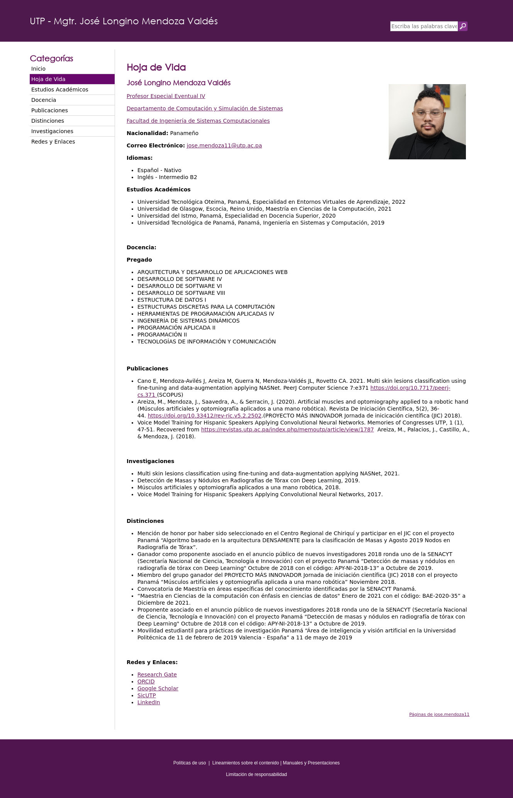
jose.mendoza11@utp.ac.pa (224, 145)
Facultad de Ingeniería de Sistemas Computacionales (198, 121)
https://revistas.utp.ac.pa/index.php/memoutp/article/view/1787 (287, 429)
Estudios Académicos (59, 89)
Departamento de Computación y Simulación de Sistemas (205, 108)
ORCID (146, 681)
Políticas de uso (189, 763)
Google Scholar (157, 688)
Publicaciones (49, 110)
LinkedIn (148, 702)
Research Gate (157, 674)
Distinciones (47, 121)
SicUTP (146, 695)
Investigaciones (52, 131)
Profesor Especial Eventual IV (166, 96)
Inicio (38, 69)
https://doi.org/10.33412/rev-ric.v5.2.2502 (205, 416)
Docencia (43, 100)
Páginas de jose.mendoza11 (439, 714)
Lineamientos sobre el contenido (245, 763)
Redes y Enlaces (53, 142)
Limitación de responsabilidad (256, 774)
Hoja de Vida (48, 79)
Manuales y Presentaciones (311, 763)
